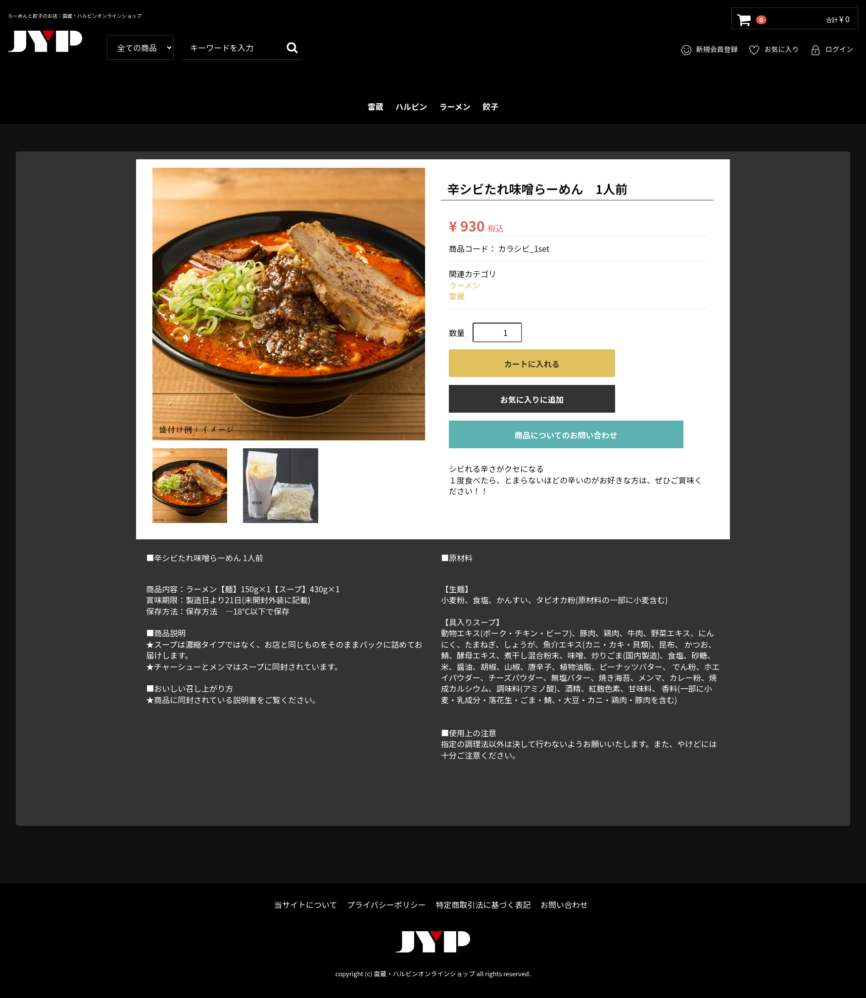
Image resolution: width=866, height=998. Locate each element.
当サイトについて (305, 905)
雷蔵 (376, 106)
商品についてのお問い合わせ (566, 435)
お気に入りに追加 (532, 400)
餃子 (490, 106)
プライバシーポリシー (386, 905)
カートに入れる (532, 364)
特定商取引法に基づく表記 (482, 905)
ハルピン (411, 106)
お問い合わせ (564, 905)
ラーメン (455, 106)
